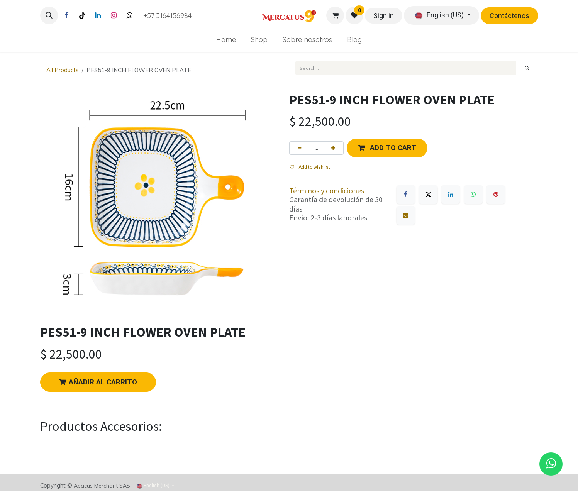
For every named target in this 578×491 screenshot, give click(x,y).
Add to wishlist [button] (310, 167)
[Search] (527, 67)
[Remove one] (299, 147)
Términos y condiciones (326, 190)
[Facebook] (66, 15)
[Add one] (333, 147)
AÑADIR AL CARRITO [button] (98, 382)
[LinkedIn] (98, 15)
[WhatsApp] (473, 194)
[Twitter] (130, 15)
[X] (428, 194)
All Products (62, 70)
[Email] (406, 215)
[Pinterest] (495, 194)
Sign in (383, 16)
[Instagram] (114, 15)
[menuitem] (226, 39)
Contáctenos (509, 16)
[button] (49, 15)
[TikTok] (82, 15)
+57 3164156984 (167, 15)
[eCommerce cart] (335, 15)
